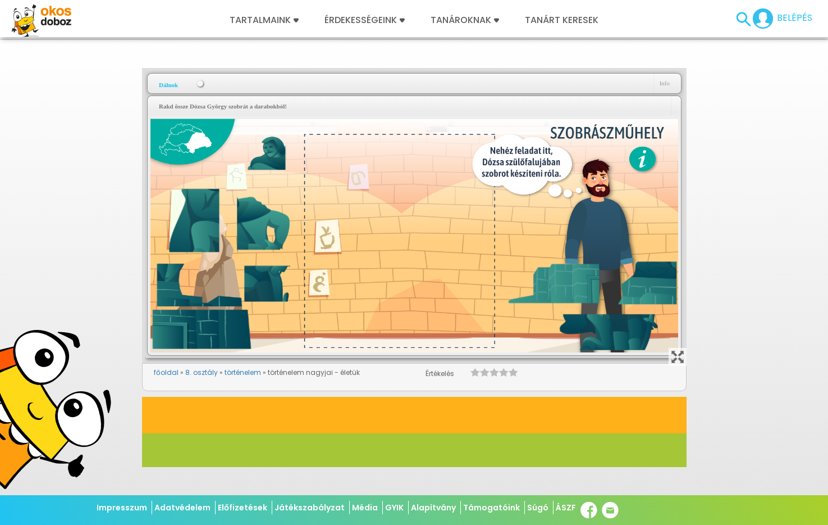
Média (365, 507)
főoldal (166, 372)
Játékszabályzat (310, 507)
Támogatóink (491, 507)
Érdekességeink (364, 20)
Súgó (537, 507)
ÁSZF (566, 507)
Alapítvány (433, 507)
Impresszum (122, 507)
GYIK (394, 507)
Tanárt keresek (561, 20)
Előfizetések (242, 507)
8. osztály (201, 372)
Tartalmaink (264, 20)
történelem (243, 372)
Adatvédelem (182, 507)
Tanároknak (465, 20)
